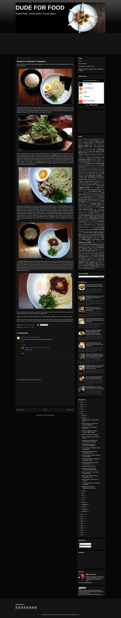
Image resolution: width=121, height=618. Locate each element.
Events (89, 184)
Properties (84, 234)
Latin (80, 212)
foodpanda (85, 196)
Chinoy (102, 160)
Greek (80, 200)
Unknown (23, 337)
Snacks (102, 244)
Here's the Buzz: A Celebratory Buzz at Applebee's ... (91, 448)
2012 (81, 404)
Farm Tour (86, 185)
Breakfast (101, 149)
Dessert (81, 176)
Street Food (101, 250)
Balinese (80, 144)
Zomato (91, 268)
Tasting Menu (87, 255)
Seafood (82, 243)
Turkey (80, 261)
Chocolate (83, 162)
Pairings (92, 224)
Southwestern (100, 247)
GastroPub (94, 197)
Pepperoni (94, 225)
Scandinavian (99, 240)
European (82, 184)
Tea (93, 255)
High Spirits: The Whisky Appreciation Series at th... (89, 487)
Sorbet (92, 246)
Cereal (100, 155)
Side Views (85, 244)
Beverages (100, 146)
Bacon (86, 142)
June (83, 497)
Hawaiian (96, 200)
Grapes (101, 199)
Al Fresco (101, 139)
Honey (98, 202)
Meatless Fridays (83, 217)
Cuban (96, 171)
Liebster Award (101, 212)
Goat (91, 199)
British (84, 151)
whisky (87, 267)
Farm (97, 184)
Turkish (87, 261)
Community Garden (90, 167)
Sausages (88, 241)
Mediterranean (93, 217)
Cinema (92, 161)
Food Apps (93, 189)
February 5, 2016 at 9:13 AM (33, 337)
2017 (81, 514)
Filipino (81, 188)
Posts (82, 544)
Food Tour (96, 194)
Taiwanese (86, 253)
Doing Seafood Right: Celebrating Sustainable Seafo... (90, 459)
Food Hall (95, 193)
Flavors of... (100, 188)
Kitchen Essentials (82, 210)
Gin (87, 199)
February (84, 418)
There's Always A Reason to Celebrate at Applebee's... (89, 444)
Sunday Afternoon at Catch (88, 466)
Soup (97, 246)
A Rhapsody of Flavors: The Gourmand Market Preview (89, 469)
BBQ (100, 144)
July (83, 500)
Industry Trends (82, 207)
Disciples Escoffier (92, 179)
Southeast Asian (91, 247)
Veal (96, 261)
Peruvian (81, 227)
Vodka (96, 264)
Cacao (93, 152)
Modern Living (101, 219)
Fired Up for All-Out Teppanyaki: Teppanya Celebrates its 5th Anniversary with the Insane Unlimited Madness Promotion (94, 332)
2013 (81, 407)
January (84, 415)
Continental (81, 169)
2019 (81, 518)
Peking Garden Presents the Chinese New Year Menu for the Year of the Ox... (94, 309)
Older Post (70, 409)
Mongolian (82, 221)
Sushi (88, 252)
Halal (86, 200)
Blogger (77, 614)
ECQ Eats (82, 182)
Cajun (101, 152)
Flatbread (92, 187)
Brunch (90, 151)
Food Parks (89, 194)
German (81, 199)
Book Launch (93, 147)
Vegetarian (91, 262)
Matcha (100, 215)
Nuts (80, 222)
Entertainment (101, 182)
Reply (22, 341)
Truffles (100, 259)
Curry (86, 174)
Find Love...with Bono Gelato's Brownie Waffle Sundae (89, 431)
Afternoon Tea (87, 139)
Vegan (100, 261)
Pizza (98, 227)
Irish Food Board (94, 207)
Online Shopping (93, 222)
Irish (88, 207)
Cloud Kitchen (99, 162)
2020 (81, 521)
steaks (96, 250)
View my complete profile (85, 582)
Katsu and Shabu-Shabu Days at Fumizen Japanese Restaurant (94, 377)
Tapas (80, 255)
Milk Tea (80, 219)
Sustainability (95, 252)
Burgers (81, 153)
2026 (81, 534)
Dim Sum (83, 178)
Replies (24, 344)
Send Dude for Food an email (86, 66)
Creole (85, 171)
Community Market (92, 168)
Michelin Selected (84, 218)
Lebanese (85, 212)
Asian (91, 140)
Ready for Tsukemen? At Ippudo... (90, 434)
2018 (81, 516)
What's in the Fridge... (89, 265)
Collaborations (87, 165)
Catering (87, 155)
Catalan (80, 155)
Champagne (81, 157)
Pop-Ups (88, 229)
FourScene (92, 196)
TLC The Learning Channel (91, 258)
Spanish (84, 249)
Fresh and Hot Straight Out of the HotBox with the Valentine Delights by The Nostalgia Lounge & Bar (94, 355)
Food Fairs (86, 193)
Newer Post (20, 409)
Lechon (91, 212)
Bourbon (87, 149)
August (84, 502)
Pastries (80, 225)
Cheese (98, 158)
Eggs (95, 182)
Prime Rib (89, 231)
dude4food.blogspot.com (95, 594)
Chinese (93, 160)
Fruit (80, 197)
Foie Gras (84, 189)
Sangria (80, 240)
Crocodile (91, 171)
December (84, 511)
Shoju (80, 244)
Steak (88, 250)
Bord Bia (81, 149)
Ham (90, 200)
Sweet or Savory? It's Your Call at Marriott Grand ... (90, 472)
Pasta (98, 224)
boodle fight (85, 147)
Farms (92, 185)
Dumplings (96, 181)
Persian (100, 225)
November (84, 509)
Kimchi (100, 209)
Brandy (93, 149)
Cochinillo (81, 163)
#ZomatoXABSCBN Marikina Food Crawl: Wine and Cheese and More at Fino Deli (95, 320)
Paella (85, 224)
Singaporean (94, 244)
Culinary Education (92, 172)
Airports (95, 139)
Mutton (94, 221)
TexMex (95, 256)
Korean (90, 211)
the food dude (91, 590)
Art (85, 140)
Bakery (98, 142)
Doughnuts (81, 181)
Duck (87, 181)
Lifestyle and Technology (86, 214)
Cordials (102, 169)
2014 (81, 409)
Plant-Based (81, 229)
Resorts (102, 235)
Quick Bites (95, 234)
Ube (92, 261)
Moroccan (89, 221)
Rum (92, 237)
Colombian (95, 165)
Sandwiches (96, 239)
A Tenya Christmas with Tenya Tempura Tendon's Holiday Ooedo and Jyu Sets (94, 344)
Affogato (80, 139)
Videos (100, 262)
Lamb (98, 211)
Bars (86, 144)
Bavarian (94, 144)
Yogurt (85, 268)
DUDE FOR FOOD (40, 7)
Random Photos (85, 235)
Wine (93, 267)
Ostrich (100, 222)
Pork (30, 327)
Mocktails (94, 219)
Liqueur (97, 214)
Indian (89, 206)
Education (90, 182)
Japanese (26, 327)
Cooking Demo (95, 169)
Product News (88, 232)
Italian (102, 207)
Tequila (89, 256)
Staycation (81, 250)
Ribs (82, 237)
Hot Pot (86, 204)
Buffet (98, 151)
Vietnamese (89, 264)
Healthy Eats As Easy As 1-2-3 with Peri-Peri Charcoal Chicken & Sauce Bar (95, 297)
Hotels (93, 204)
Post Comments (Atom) (48, 415)
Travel (84, 259)
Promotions (100, 232)
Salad (83, 239)
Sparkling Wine (97, 249)
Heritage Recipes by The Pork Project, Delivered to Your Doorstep (95, 387)
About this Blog (82, 63)
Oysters (80, 224)
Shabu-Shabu (95, 242)
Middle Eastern (94, 218)
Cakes (80, 154)
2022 (81, 525)
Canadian (93, 154)
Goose (96, 199)
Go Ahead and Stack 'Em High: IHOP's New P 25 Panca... (90, 441)
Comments (83, 546)
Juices (95, 209)
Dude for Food (25, 324)
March (83, 491)
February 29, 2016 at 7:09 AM (42, 347)
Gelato (100, 197)
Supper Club (83, 252)
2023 (81, 528)
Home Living (92, 202)
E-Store (102, 181)
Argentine (81, 140)
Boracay (100, 147)
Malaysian (87, 215)
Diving (101, 179)
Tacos (80, 253)
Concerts (100, 168)
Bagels (92, 142)
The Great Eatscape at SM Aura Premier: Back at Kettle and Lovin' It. (94, 286)
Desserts (91, 176)
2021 (81, 523)
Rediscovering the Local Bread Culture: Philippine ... (89, 424)
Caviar (94, 155)
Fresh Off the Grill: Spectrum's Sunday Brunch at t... (89, 452)
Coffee (98, 163)
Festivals (99, 185)
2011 (81, 402)
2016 (81, 413)
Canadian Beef (99, 154)
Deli (100, 174)
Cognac (80, 165)
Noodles (99, 221)
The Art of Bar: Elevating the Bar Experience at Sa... (90, 476)
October (84, 506)
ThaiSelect (81, 258)
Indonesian (98, 206)
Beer (91, 146)
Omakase (85, 222)
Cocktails (88, 163)
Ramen (33, 327)
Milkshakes (87, 219)
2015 (81, 411)
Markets (94, 215)
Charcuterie (90, 157)
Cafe (97, 153)
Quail (89, 234)
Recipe (95, 235)
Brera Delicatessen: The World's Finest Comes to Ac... (90, 463)
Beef (22, 327)
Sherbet (101, 242)
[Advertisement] (56, 43)
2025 (81, 532)
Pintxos (92, 227)
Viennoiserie (81, 264)
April (83, 493)
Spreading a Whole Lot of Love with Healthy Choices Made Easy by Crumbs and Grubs (95, 367)
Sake (102, 237)
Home (45, 409)
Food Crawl (101, 189)
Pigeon (87, 227)
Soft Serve (87, 246)
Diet (103, 176)
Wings (101, 267)
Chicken (82, 160)
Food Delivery (92, 191)
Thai (100, 256)
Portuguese (81, 231)
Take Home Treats (97, 253)
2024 (81, 530)
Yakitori (80, 268)
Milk (101, 218)
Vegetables (81, 262)
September (85, 504)
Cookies (88, 169)
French (100, 196)
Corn (81, 171)
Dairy (93, 174)
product (80, 232)
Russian (98, 237)
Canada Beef (86, 154)
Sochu (82, 246)
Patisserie (87, 225)
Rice (87, 237)
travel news (93, 259)
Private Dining (98, 231)
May (83, 495)
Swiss (101, 252)
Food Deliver (83, 191)
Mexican (102, 217)
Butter (89, 152)
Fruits (85, 198)
